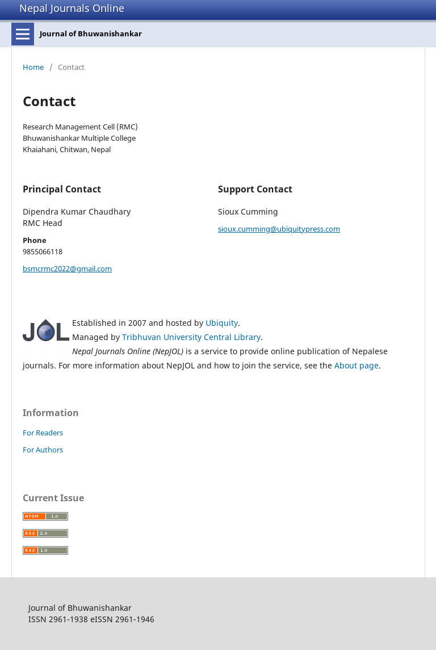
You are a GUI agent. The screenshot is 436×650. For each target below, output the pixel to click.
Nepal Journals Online (71, 8)
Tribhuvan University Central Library (191, 337)
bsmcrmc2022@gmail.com (67, 268)
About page (356, 365)
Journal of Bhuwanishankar (91, 33)
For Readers (43, 432)
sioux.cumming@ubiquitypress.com (279, 229)
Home (33, 67)
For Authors (43, 449)
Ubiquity (222, 322)
